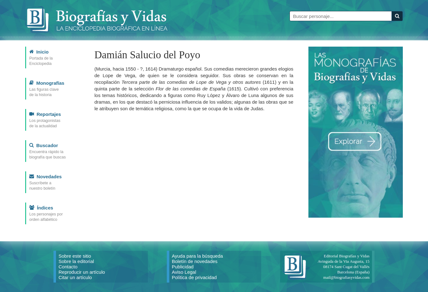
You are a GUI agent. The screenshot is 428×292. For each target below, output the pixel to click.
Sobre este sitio (75, 256)
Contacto (68, 266)
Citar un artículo (75, 277)
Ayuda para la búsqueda (197, 256)
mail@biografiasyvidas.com (346, 277)
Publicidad (183, 266)
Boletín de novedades (194, 261)
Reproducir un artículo (82, 272)
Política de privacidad (194, 277)
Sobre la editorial (76, 261)
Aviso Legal (184, 272)
